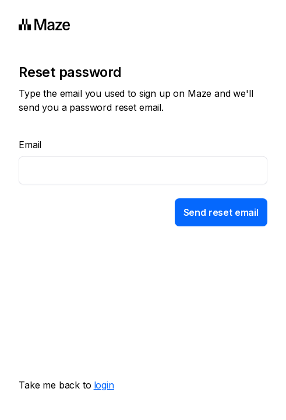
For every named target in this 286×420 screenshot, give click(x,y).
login (104, 385)
